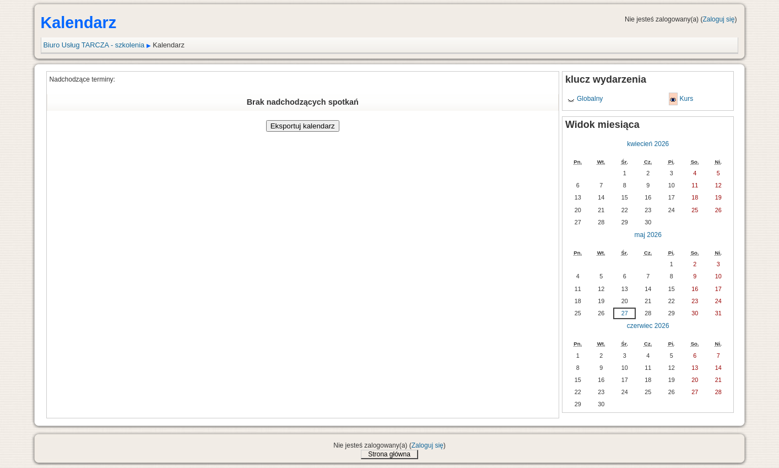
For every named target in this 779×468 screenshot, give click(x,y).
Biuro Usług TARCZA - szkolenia (93, 45)
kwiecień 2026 (648, 144)
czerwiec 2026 (648, 326)
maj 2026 (648, 235)
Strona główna (389, 454)
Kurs (686, 99)
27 (624, 313)
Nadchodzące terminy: (82, 79)
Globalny (590, 99)
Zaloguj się (718, 19)
